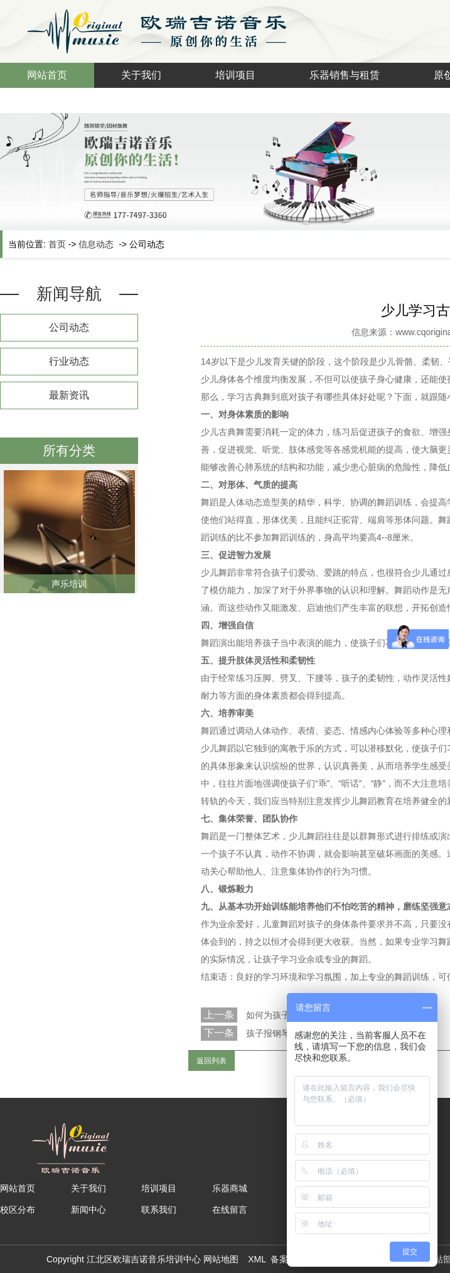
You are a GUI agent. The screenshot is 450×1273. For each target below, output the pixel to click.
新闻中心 (88, 1210)
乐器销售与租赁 (344, 75)
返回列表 (211, 1060)
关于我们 (141, 75)
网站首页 (47, 75)
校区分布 (17, 1210)
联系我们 (158, 1210)
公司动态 (69, 327)
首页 (57, 244)
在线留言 (229, 1210)
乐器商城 (229, 1188)
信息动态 (96, 244)
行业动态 (69, 361)
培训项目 (235, 75)
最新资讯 (69, 395)
